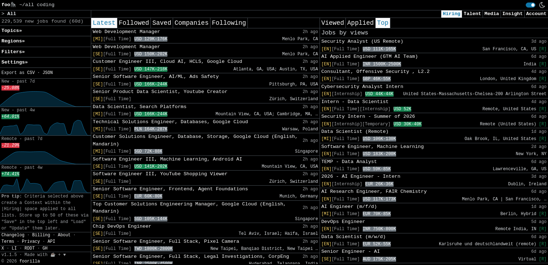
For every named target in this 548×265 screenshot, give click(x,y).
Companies (192, 23)
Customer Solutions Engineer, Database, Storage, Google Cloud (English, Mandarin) (195, 140)
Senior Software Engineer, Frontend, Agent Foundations (170, 189)
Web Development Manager (126, 31)
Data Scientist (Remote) (355, 131)
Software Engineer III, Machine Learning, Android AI (167, 159)
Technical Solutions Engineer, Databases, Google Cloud (170, 122)
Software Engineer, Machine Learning (372, 146)
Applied (360, 23)
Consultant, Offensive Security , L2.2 (375, 71)
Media (491, 14)
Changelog (12, 235)
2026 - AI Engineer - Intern (360, 176)
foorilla (29, 261)
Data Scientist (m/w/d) (353, 237)
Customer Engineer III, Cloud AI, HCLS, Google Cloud (167, 61)
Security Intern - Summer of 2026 (368, 116)
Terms (7, 241)
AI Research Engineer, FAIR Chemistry (374, 191)
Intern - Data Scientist (355, 101)
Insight (512, 14)
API (51, 241)
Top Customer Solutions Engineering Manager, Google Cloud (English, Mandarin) (189, 207)
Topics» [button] (11, 30)
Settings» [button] (14, 62)
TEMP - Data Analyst (349, 161)
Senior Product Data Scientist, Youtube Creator (160, 91)
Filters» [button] (13, 52)
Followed (134, 23)
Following (229, 23)
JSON (47, 72)
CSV (30, 72)
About (64, 235)
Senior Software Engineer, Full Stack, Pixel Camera (166, 241)
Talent (472, 14)
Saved (161, 23)
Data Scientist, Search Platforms (139, 107)
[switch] (530, 5)
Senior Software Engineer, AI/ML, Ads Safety (156, 76)
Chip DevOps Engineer (122, 226)
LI (14, 248)
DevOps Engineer (343, 221)
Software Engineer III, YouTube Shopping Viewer (160, 174)
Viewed (332, 23)
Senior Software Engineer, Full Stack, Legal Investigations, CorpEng (191, 256)
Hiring (451, 14)
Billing (41, 235)
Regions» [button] (13, 41)
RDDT (29, 248)
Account (536, 14)
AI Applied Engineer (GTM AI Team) (369, 56)
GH (44, 248)
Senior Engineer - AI (350, 251)
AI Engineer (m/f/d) (349, 206)
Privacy (31, 241)
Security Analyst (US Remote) (362, 41)
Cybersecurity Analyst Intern (362, 86)
